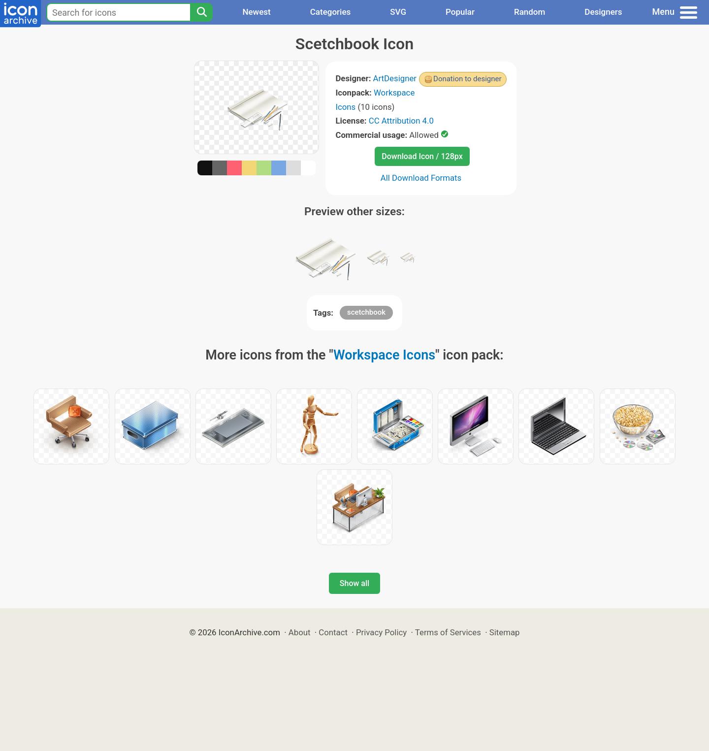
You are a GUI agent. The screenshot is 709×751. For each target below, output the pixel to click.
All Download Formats (421, 178)
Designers (603, 12)
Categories (330, 12)
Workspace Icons (384, 355)
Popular (460, 12)
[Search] (201, 12)
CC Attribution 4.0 (401, 121)
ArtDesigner (395, 78)
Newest (256, 12)
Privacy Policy (381, 632)
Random (529, 12)
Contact (333, 632)
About (300, 632)
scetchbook (366, 312)
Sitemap (504, 632)
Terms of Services (448, 632)
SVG (398, 12)
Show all (354, 583)
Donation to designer (467, 78)
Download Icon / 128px (422, 156)
